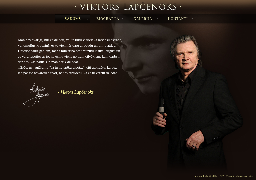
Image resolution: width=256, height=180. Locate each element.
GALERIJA (146, 19)
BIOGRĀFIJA (109, 19)
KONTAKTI (180, 19)
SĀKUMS (76, 19)
